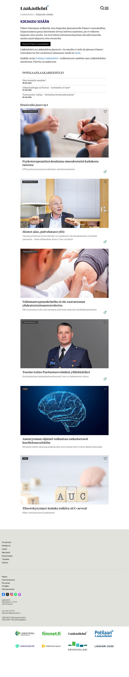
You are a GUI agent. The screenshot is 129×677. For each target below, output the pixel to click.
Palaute (4, 577)
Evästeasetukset (8, 589)
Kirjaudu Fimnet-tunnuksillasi (35, 44)
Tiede (25, 389)
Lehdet (4, 549)
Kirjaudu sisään (44, 14)
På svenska (6, 583)
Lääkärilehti (27, 14)
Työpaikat (5, 559)
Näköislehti (6, 552)
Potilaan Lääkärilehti (47, 58)
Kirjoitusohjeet (7, 556)
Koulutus (5, 562)
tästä (77, 52)
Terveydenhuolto (30, 111)
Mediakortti (6, 546)
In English (5, 586)
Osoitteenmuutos (8, 580)
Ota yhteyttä (6, 542)
